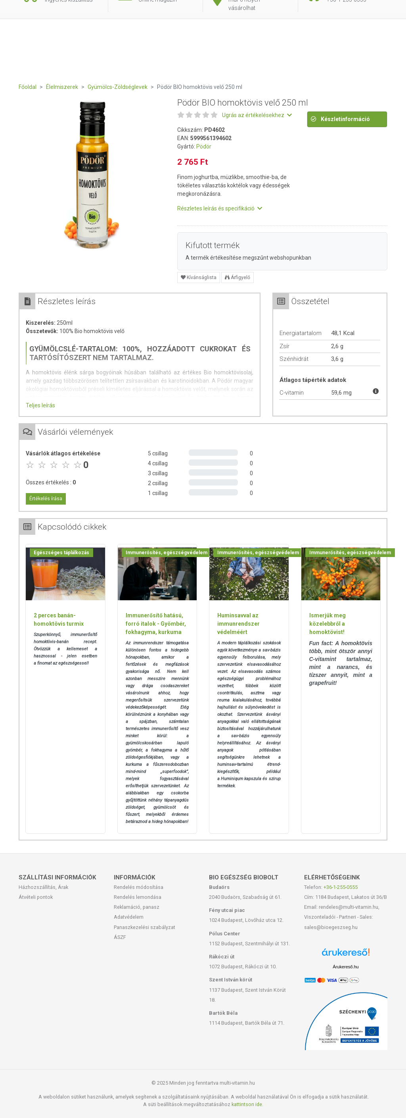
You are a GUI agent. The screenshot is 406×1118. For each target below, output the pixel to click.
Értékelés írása (45, 498)
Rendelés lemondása (137, 897)
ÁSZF (120, 937)
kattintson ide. (247, 1104)
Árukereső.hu (345, 966)
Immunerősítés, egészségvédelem (166, 552)
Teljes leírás (40, 405)
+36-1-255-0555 (341, 887)
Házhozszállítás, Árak (43, 887)
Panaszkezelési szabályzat (144, 927)
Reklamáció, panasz (136, 907)
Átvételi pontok (36, 897)
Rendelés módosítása (138, 887)
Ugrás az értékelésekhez (257, 115)
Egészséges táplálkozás (61, 552)
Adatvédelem (129, 917)
